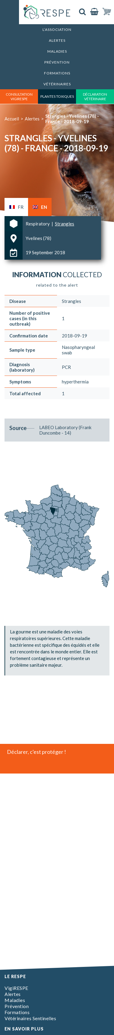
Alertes (57, 40)
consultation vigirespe (19, 96)
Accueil (12, 118)
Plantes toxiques (57, 96)
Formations (57, 73)
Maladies (57, 51)
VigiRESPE (16, 988)
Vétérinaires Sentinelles (30, 1018)
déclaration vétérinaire (95, 96)
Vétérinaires (57, 84)
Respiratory (38, 223)
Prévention (57, 62)
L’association (57, 29)
